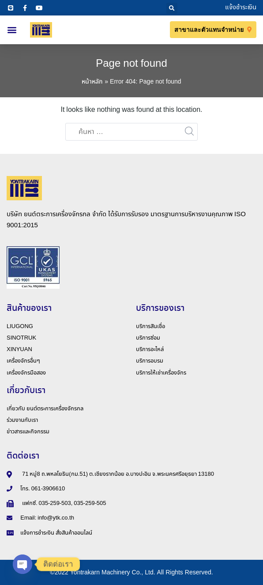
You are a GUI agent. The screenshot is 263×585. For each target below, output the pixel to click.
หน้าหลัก (92, 81)
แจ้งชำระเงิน (240, 7)
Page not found (131, 64)
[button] (171, 8)
